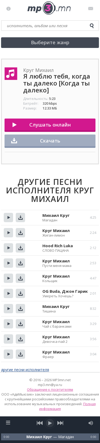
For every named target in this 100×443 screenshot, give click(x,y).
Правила (9, 9)
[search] (92, 25)
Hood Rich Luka (57, 245)
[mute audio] (91, 423)
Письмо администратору (91, 9)
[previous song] (40, 423)
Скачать (50, 140)
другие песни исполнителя (25, 369)
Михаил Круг (56, 215)
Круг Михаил (56, 230)
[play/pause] (50, 423)
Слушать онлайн (50, 124)
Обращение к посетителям (50, 389)
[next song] (60, 423)
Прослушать (8, 217)
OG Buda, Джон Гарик (65, 291)
